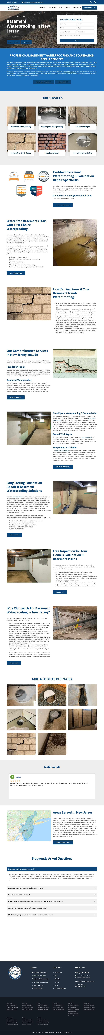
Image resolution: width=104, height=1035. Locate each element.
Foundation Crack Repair (73, 1015)
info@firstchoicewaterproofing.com (32, 2)
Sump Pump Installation (39, 976)
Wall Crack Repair (37, 988)
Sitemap (63, 1032)
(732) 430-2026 (12, 2)
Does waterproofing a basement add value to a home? (25, 888)
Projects (57, 982)
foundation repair (18, 497)
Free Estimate (14, 535)
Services (43, 7)
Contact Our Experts (62, 205)
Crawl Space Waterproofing (40, 982)
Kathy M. (18, 777)
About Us (67, 7)
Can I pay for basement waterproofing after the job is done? (27, 908)
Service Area (52, 7)
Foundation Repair (15, 397)
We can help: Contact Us (43, 82)
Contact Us (59, 592)
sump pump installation (62, 451)
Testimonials (77, 7)
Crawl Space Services (62, 466)
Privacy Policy (69, 1032)
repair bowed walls (87, 437)
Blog (60, 7)
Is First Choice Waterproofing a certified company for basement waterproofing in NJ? (35, 901)
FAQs (56, 985)
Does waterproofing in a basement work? (21, 869)
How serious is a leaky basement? (19, 895)
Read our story (63, 82)
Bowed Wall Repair (37, 985)
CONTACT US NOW (13, 42)
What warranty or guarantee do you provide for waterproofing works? (30, 915)
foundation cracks (69, 72)
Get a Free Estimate (90, 7)
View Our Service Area (62, 842)
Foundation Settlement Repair (40, 979)
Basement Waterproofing (39, 972)
